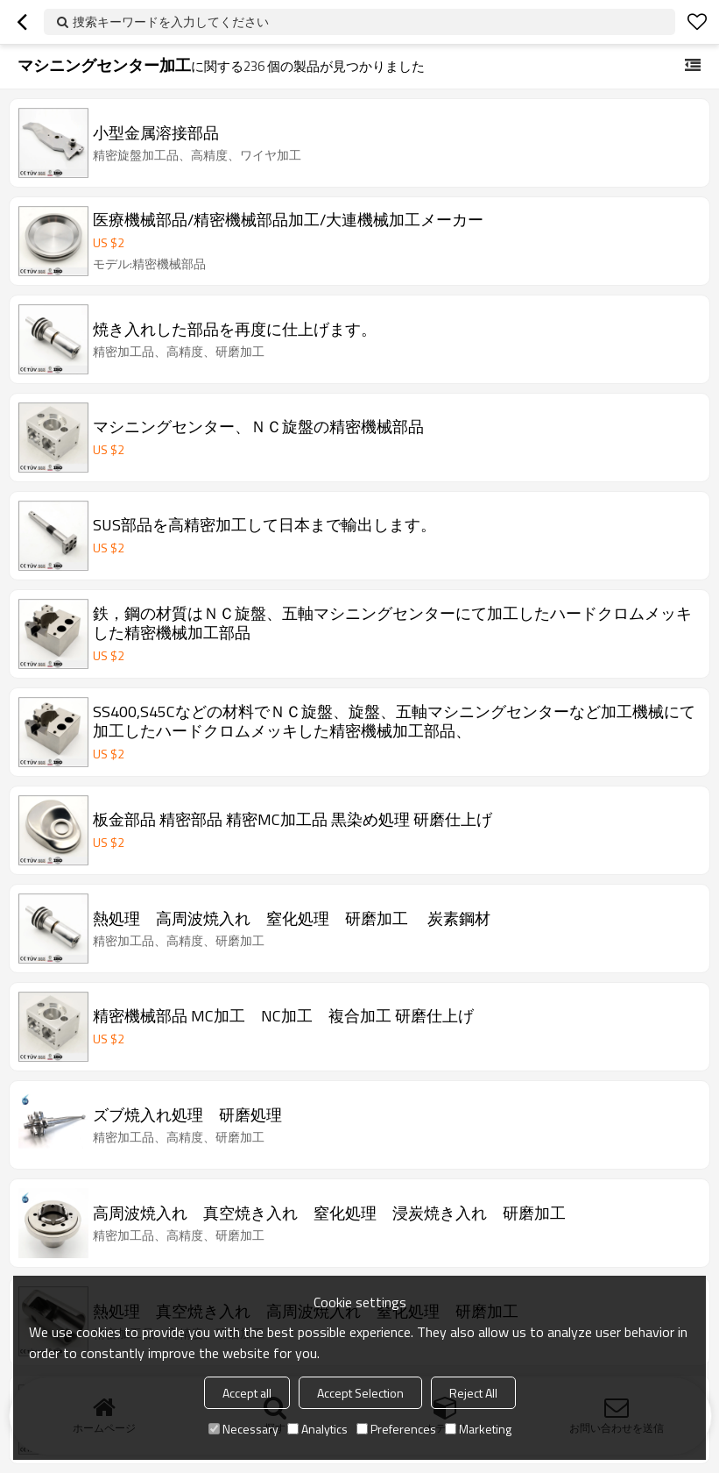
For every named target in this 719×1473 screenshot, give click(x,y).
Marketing (478, 1429)
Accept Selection (360, 1393)
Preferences (396, 1429)
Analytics (317, 1429)
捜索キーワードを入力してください (171, 21)
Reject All (473, 1393)
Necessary (243, 1429)
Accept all (246, 1393)
